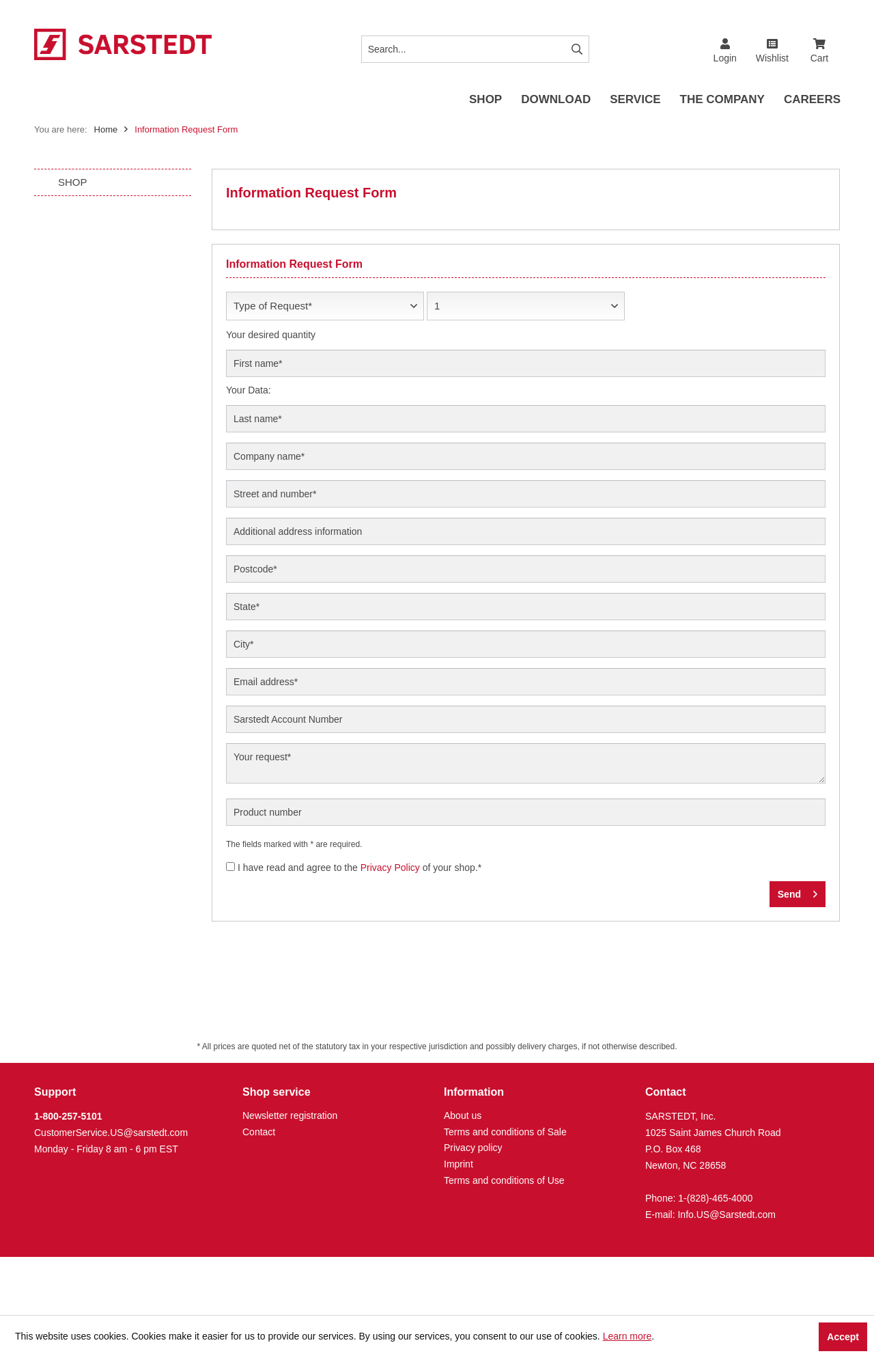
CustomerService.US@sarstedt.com (111, 1132)
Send (797, 891)
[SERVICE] (635, 100)
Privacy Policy (390, 867)
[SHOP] (485, 100)
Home (106, 129)
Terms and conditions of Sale (505, 1131)
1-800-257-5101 (68, 1116)
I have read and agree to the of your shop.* (359, 867)
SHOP (72, 182)
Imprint (458, 1164)
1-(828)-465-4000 (715, 1198)
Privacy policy (473, 1147)
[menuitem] (819, 45)
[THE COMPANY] (722, 100)
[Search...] (475, 49)
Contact (258, 1131)
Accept (843, 1336)
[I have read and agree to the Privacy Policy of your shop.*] (230, 866)
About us (462, 1115)
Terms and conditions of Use (504, 1180)
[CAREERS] (812, 100)
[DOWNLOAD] (555, 100)
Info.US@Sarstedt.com (726, 1214)
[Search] (577, 49)
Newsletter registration (289, 1115)
